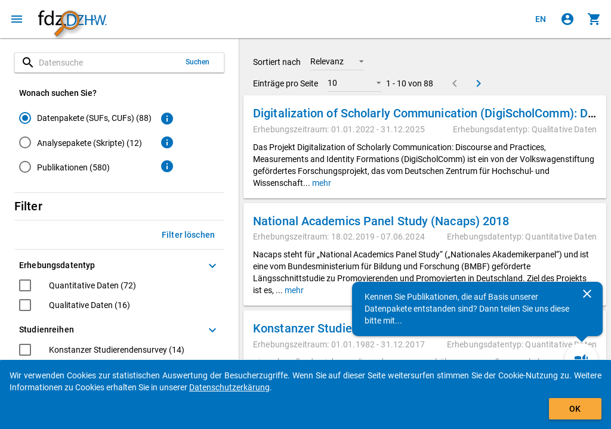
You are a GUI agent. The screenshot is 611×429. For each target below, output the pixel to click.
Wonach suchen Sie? (58, 93)
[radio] (85, 117)
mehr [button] (320, 183)
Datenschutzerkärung (229, 387)
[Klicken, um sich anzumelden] (567, 19)
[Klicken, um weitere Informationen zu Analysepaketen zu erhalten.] (167, 142)
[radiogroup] (85, 144)
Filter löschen (188, 235)
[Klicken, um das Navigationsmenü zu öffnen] (17, 19)
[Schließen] (587, 294)
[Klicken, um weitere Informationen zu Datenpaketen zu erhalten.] (167, 118)
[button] (337, 61)
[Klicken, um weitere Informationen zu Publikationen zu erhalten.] (167, 166)
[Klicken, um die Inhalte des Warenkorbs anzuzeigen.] (594, 19)
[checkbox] (77, 286)
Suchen (198, 62)
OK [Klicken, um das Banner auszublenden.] (575, 409)
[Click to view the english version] (541, 19)
